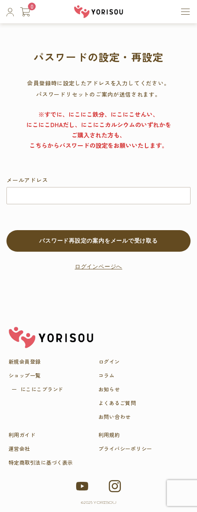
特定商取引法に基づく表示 (41, 462)
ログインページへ (98, 266)
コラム (106, 375)
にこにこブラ (42, 389)
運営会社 (19, 448)
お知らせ (109, 389)
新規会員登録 (25, 361)
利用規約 (109, 434)
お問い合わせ (114, 416)
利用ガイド (22, 434)
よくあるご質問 (117, 403)
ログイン (109, 361)
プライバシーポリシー (125, 448)
